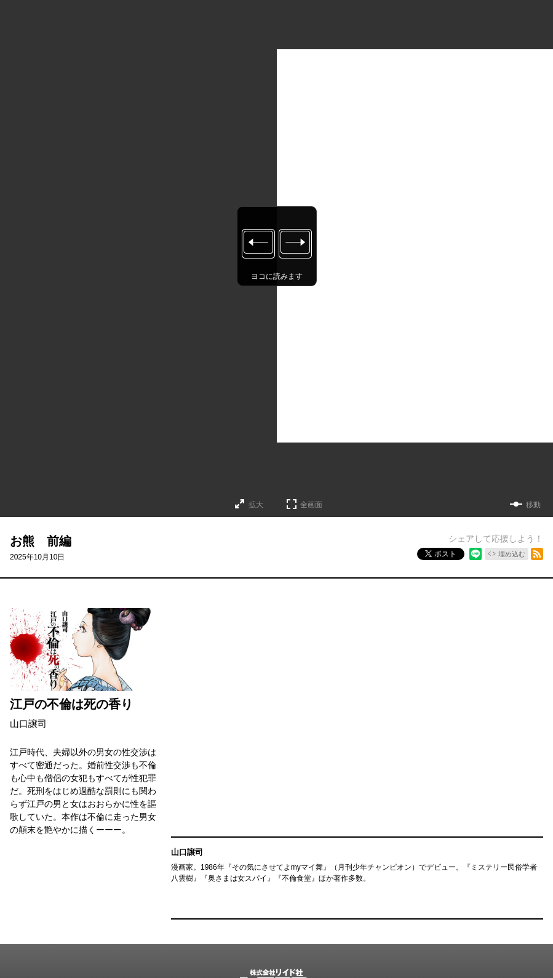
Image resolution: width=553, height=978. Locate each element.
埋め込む (511, 554)
